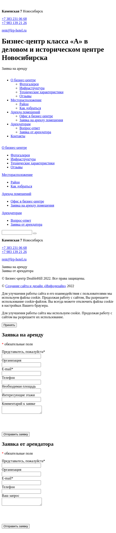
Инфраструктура (31, 88)
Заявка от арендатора (35, 132)
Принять (9, 325)
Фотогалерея (29, 84)
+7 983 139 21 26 (14, 23)
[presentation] (58, 424)
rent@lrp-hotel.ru (14, 30)
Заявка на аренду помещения (41, 120)
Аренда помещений (25, 112)
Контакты (18, 136)
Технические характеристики (41, 92)
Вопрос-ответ (29, 128)
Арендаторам (21, 124)
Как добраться (30, 108)
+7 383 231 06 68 (14, 19)
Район (24, 104)
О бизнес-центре (23, 80)
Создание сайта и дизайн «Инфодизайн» (35, 286)
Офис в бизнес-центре (36, 116)
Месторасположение (26, 100)
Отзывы (25, 96)
